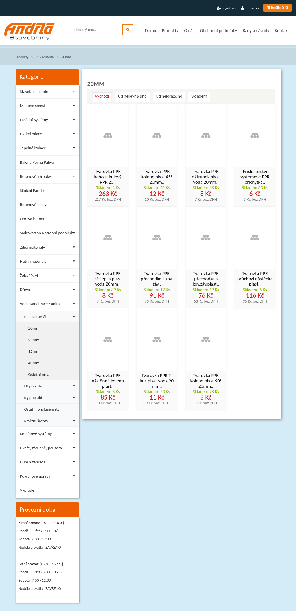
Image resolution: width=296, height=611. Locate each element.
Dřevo (49, 290)
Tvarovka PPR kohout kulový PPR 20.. (107, 177)
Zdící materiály (49, 248)
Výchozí (102, 96)
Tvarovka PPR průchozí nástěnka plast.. (255, 279)
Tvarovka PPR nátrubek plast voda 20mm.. (206, 177)
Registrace (227, 8)
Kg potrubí (51, 396)
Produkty (170, 30)
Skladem (199, 96)
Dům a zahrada (49, 463)
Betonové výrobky (49, 177)
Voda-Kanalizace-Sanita (49, 304)
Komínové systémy (49, 434)
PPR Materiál (45, 57)
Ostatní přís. (38, 374)
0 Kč (277, 7)
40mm (34, 362)
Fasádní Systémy (49, 120)
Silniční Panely (32, 190)
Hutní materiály (49, 262)
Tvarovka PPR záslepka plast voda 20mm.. (108, 279)
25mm (34, 339)
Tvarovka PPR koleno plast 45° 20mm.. (156, 177)
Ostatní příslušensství (42, 409)
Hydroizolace (49, 134)
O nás (189, 30)
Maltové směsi (49, 106)
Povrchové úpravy (49, 477)
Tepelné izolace (49, 148)
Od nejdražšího (169, 96)
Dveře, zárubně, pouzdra (49, 448)
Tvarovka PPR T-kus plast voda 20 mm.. (157, 381)
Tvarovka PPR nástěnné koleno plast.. (108, 381)
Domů (150, 30)
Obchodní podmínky (218, 30)
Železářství (49, 276)
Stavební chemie (49, 92)
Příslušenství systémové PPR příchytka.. (254, 177)
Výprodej (28, 490)
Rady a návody (256, 30)
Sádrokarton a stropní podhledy (49, 233)
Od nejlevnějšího (132, 96)
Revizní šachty (51, 420)
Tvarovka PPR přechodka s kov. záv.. (157, 279)
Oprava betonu (33, 218)
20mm (66, 57)
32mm (34, 351)
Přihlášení (250, 8)
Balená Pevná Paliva (37, 162)
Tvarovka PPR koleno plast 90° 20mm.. (206, 381)
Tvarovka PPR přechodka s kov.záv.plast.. (206, 279)
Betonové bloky (33, 204)
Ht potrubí (51, 385)
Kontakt (282, 30)
